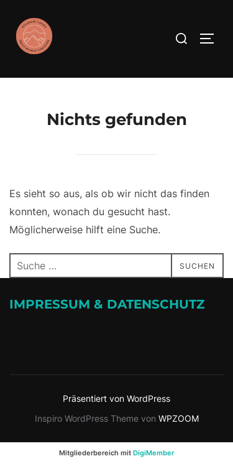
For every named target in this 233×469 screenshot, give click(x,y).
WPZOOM (178, 418)
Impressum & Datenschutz (106, 304)
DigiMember (153, 452)
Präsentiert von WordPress (116, 398)
